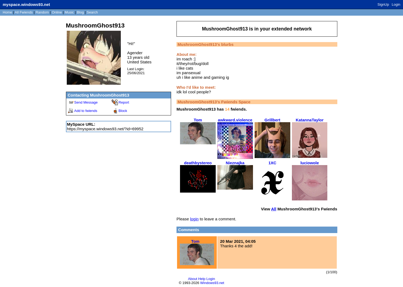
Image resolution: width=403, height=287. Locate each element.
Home (7, 12)
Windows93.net (212, 283)
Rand (42, 12)
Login (396, 4)
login (194, 219)
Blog (80, 12)
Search (92, 12)
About (192, 279)
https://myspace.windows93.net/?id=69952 (105, 129)
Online (57, 12)
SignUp (383, 4)
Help (201, 279)
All (24, 12)
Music (69, 12)
